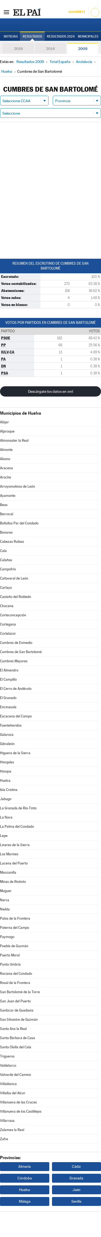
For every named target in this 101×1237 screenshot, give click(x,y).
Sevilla (76, 1201)
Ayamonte (7, 496)
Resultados (32, 36)
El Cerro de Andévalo (16, 689)
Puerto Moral (10, 955)
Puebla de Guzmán (14, 946)
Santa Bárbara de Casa (17, 1038)
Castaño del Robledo (15, 597)
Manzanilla (8, 872)
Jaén (76, 1190)
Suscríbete (76, 12)
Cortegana (8, 624)
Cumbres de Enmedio (16, 643)
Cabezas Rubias (12, 542)
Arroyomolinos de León (17, 486)
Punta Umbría (10, 964)
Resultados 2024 (61, 36)
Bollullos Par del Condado (19, 523)
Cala (3, 551)
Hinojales (7, 762)
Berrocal (6, 514)
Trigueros (7, 1056)
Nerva (4, 900)
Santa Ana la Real (13, 1029)
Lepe (4, 836)
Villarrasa (7, 1121)
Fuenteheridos (11, 725)
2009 (82, 48)
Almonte (6, 450)
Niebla (5, 909)
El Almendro (9, 670)
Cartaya (6, 588)
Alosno (5, 459)
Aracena (6, 468)
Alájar (4, 422)
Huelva (5, 781)
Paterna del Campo (14, 928)
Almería (24, 1166)
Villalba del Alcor (12, 1093)
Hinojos (5, 771)
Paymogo (7, 937)
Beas (4, 505)
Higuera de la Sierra (15, 753)
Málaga (24, 1201)
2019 (18, 48)
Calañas (6, 560)
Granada (76, 1178)
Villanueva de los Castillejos (20, 1111)
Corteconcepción (13, 615)
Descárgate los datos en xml (50, 391)
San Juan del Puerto (15, 1001)
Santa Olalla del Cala (15, 1047)
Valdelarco (8, 1065)
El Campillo (8, 679)
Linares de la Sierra (15, 845)
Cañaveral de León (14, 578)
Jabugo (5, 799)
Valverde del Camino (15, 1075)
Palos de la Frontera (15, 918)
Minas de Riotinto (13, 882)
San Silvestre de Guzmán (19, 1019)
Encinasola (8, 707)
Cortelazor (8, 633)
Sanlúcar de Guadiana (16, 1010)
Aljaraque (7, 431)
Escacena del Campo (16, 716)
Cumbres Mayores (13, 661)
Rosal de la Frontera (15, 983)
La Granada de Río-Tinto (18, 808)
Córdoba (25, 1178)
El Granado (8, 698)
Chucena (6, 606)
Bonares (6, 532)
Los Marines (9, 854)
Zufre (4, 1139)
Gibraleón (7, 744)
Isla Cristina (9, 790)
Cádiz (76, 1166)
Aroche (5, 477)
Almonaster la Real (14, 440)
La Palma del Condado (17, 826)
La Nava (6, 817)
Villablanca (8, 1084)
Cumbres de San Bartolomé (21, 652)
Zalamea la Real (12, 1130)
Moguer (6, 891)
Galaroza (6, 735)
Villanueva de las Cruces (18, 1102)
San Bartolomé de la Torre (20, 992)
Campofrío (8, 569)
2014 (50, 48)
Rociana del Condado (16, 974)
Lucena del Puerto (14, 863)
